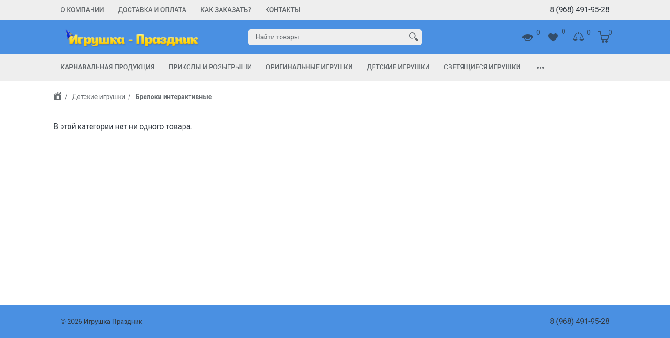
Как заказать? (225, 10)
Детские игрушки (398, 67)
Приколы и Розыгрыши (209, 67)
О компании (82, 10)
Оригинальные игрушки (309, 67)
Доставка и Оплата (152, 10)
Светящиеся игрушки (482, 67)
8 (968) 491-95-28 (579, 9)
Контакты (282, 10)
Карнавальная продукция (107, 67)
